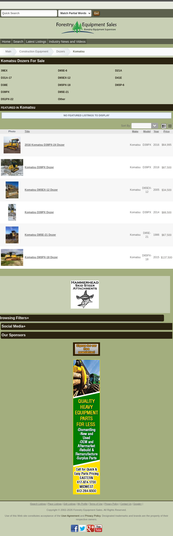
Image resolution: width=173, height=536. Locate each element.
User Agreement (70, 515)
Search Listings (38, 504)
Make (135, 131)
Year (156, 131)
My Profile (82, 504)
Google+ (137, 504)
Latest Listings (36, 41)
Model (146, 131)
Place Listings (55, 504)
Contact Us (125, 504)
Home (6, 41)
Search (18, 41)
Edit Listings (70, 504)
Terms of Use (95, 504)
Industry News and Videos (67, 41)
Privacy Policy (111, 504)
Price (167, 131)
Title (27, 131)
